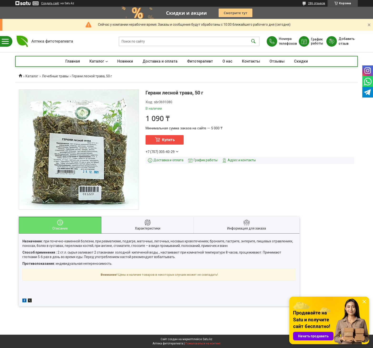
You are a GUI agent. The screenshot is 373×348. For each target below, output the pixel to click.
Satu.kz (207, 339)
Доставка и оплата (159, 61)
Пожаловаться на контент (203, 343)
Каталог (96, 61)
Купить (168, 139)
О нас (227, 61)
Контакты (251, 61)
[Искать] (253, 41)
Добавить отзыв (346, 41)
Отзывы (277, 61)
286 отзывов (316, 3)
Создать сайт (50, 3)
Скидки (301, 61)
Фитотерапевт (200, 61)
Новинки (125, 61)
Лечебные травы (55, 76)
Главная (72, 61)
